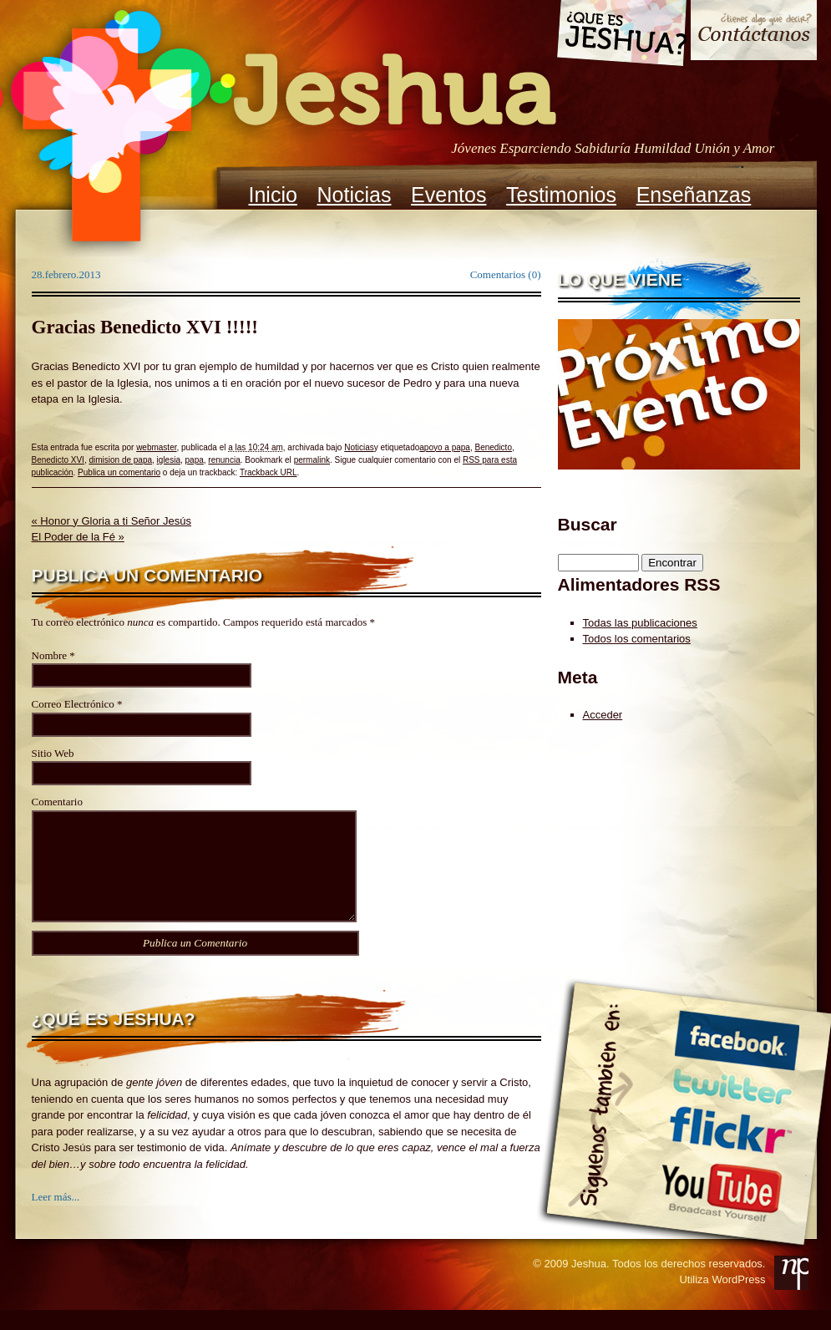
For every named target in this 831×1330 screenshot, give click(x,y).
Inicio (273, 194)
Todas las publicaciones (640, 623)
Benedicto (492, 447)
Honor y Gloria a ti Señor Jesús (111, 521)
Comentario (57, 801)
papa (194, 459)
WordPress (738, 1299)
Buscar (587, 524)
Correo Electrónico (73, 704)
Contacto (754, 32)
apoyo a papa (444, 447)
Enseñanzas (694, 194)
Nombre (50, 655)
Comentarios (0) (505, 274)
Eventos (448, 194)
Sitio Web (53, 753)
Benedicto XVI (58, 459)
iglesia (168, 459)
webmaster (156, 447)
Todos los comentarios (637, 638)
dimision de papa (120, 459)
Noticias (354, 194)
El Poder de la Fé (78, 536)
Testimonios (561, 194)
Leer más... (56, 1217)
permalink (312, 459)
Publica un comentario (119, 472)
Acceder (603, 714)
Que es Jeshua (621, 36)
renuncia (224, 459)
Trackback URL (268, 472)
